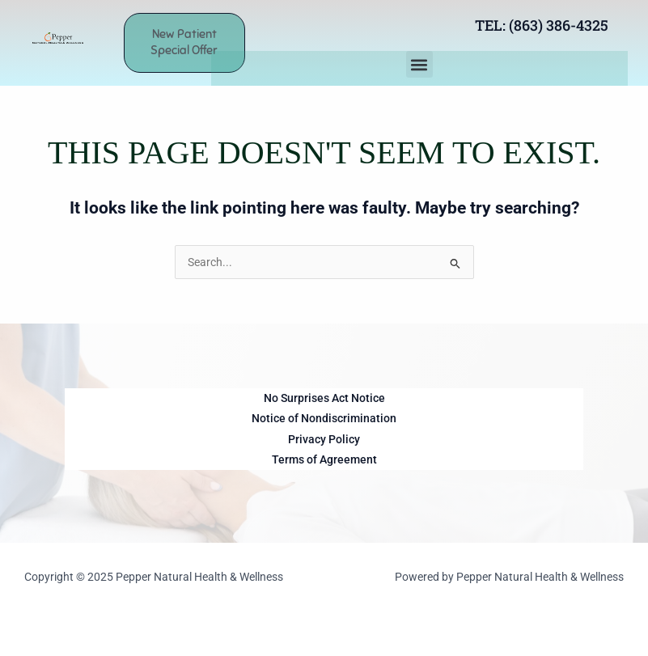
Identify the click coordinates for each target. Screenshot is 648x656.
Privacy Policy (324, 439)
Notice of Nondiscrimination (324, 418)
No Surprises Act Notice (324, 397)
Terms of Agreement (324, 459)
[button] (419, 64)
